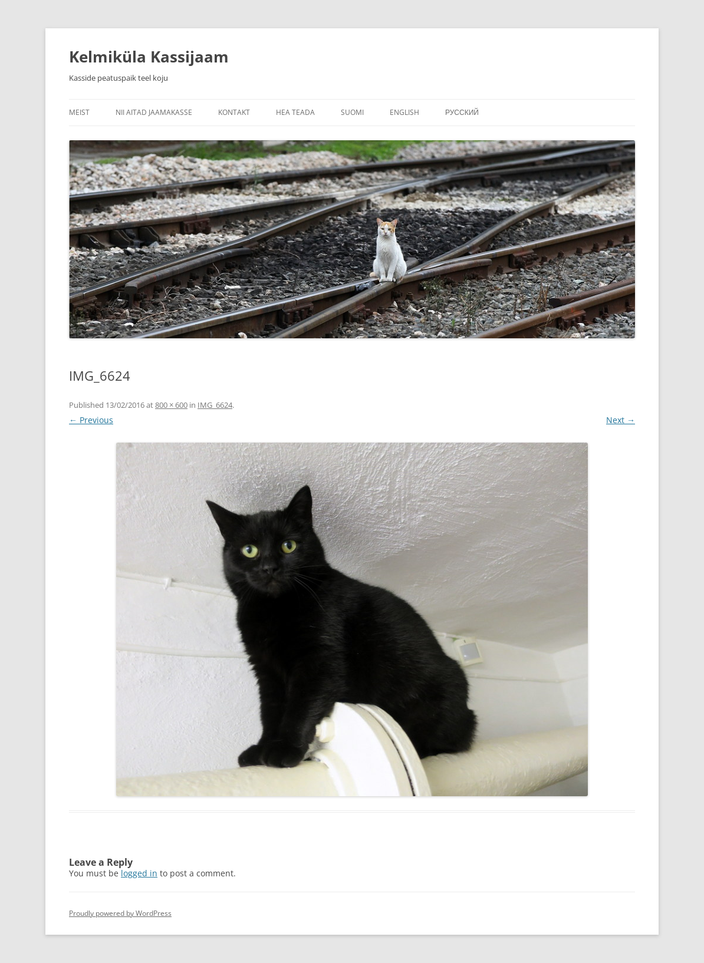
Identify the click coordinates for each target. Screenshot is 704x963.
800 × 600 (171, 405)
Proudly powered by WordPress (120, 913)
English (404, 112)
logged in (139, 873)
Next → (620, 420)
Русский (462, 112)
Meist (79, 112)
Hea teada (295, 112)
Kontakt (234, 112)
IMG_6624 (215, 405)
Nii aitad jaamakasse (154, 112)
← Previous (91, 420)
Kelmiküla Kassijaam (149, 56)
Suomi (352, 112)
